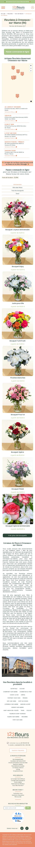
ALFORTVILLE (14, 688)
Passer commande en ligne (17, 52)
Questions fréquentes (18, 795)
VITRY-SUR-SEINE (17, 720)
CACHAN (22, 688)
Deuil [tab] (17, 194)
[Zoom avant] (30, 65)
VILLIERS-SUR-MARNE (13, 717)
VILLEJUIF (29, 710)
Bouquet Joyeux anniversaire (17, 230)
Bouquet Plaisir (18, 489)
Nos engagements (18, 759)
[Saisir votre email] (14, 808)
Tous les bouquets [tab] (17, 191)
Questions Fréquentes (18, 750)
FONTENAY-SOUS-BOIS (14, 698)
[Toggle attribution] (31, 101)
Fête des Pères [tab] (17, 187)
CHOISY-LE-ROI (14, 695)
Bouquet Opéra (17, 452)
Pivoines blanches (17, 378)
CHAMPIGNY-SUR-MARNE (10, 692)
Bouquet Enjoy (18, 266)
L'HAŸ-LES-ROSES (23, 701)
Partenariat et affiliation (18, 784)
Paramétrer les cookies (18, 766)
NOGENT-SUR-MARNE (17, 707)
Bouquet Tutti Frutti (17, 341)
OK (28, 807)
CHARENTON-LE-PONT (26, 692)
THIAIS (22, 710)
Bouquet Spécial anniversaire (18, 526)
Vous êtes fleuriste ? (18, 785)
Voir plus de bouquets (17, 535)
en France (9, 164)
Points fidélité (18, 782)
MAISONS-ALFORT (25, 704)
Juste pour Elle (18, 303)
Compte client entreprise (18, 780)
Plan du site (18, 797)
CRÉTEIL (23, 695)
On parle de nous (18, 771)
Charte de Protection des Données (17, 762)
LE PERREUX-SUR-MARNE (11, 704)
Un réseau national (18, 767)
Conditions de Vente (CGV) (18, 761)
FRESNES (25, 698)
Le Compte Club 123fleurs (18, 779)
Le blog (18, 769)
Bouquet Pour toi (18, 415)
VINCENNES (24, 717)
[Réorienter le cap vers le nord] (30, 71)
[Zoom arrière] (30, 68)
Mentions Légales (18, 764)
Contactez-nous (18, 793)
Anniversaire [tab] (17, 184)
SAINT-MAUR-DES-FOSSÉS (11, 710)
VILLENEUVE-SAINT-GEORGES (17, 713)
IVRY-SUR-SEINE (11, 701)
